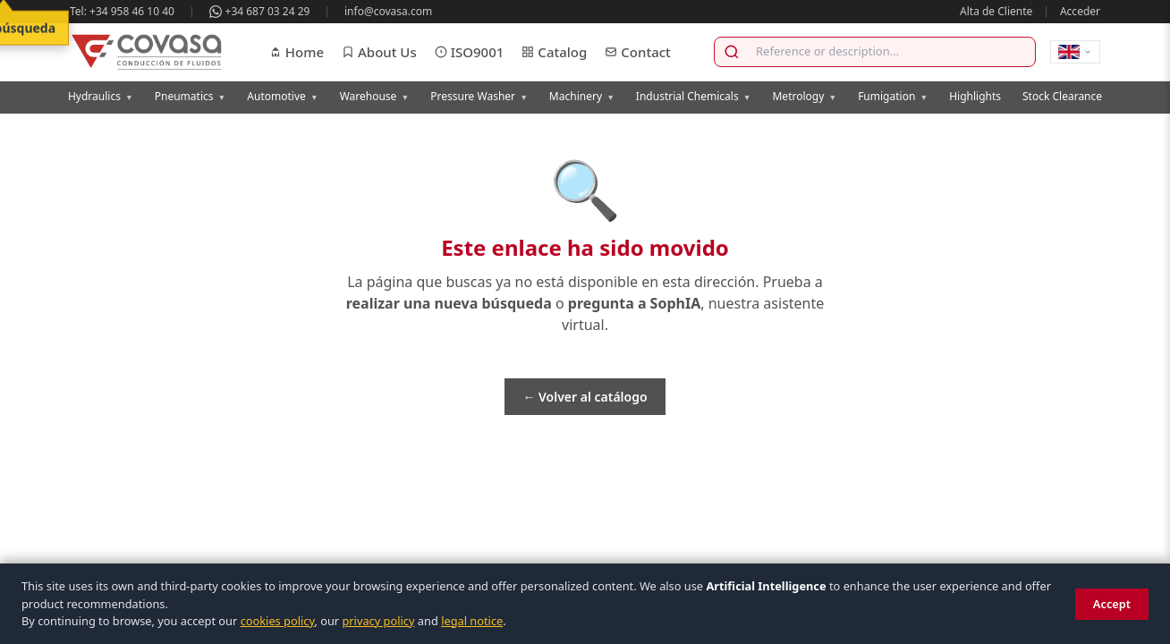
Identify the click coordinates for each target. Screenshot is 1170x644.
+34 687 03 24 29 (259, 11)
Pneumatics (190, 96)
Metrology (804, 96)
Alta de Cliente (996, 11)
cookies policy (278, 621)
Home (296, 52)
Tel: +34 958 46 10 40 (122, 11)
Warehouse (375, 96)
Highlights (975, 96)
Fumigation (893, 96)
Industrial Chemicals (693, 96)
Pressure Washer (479, 96)
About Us (379, 52)
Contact (638, 52)
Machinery (582, 96)
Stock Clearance (1062, 96)
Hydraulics (100, 96)
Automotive (282, 96)
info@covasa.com (388, 11)
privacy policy (378, 621)
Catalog (554, 52)
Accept (1112, 604)
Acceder (1080, 11)
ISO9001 (469, 52)
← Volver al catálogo (584, 396)
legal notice (472, 621)
